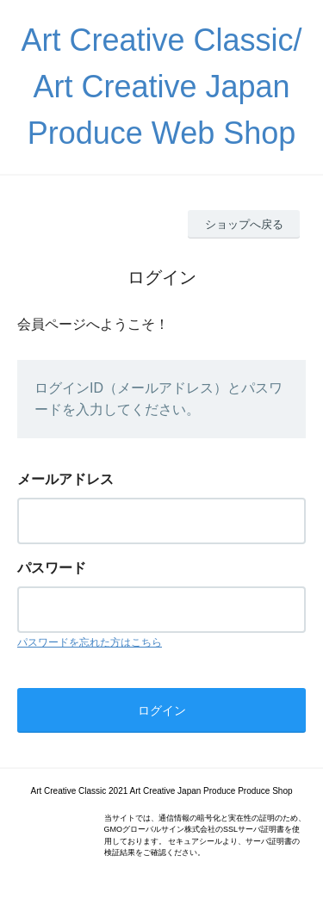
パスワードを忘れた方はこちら (89, 642)
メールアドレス (65, 479)
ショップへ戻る (244, 224)
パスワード (51, 568)
